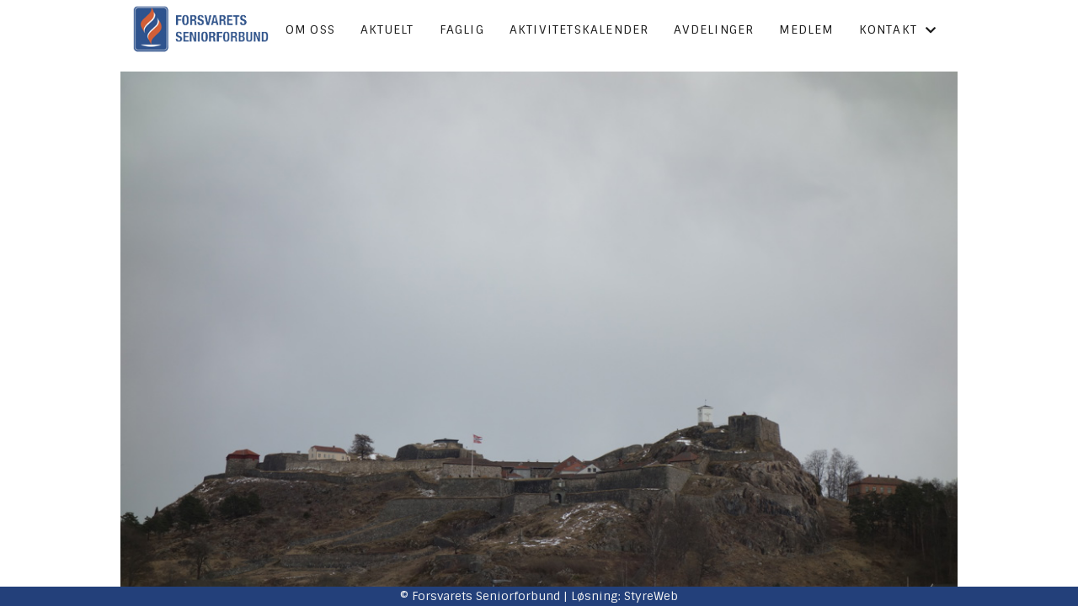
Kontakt (898, 29)
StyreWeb (651, 595)
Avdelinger (714, 29)
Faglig (462, 29)
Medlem (806, 29)
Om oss (310, 29)
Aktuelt (387, 29)
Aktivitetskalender (579, 29)
